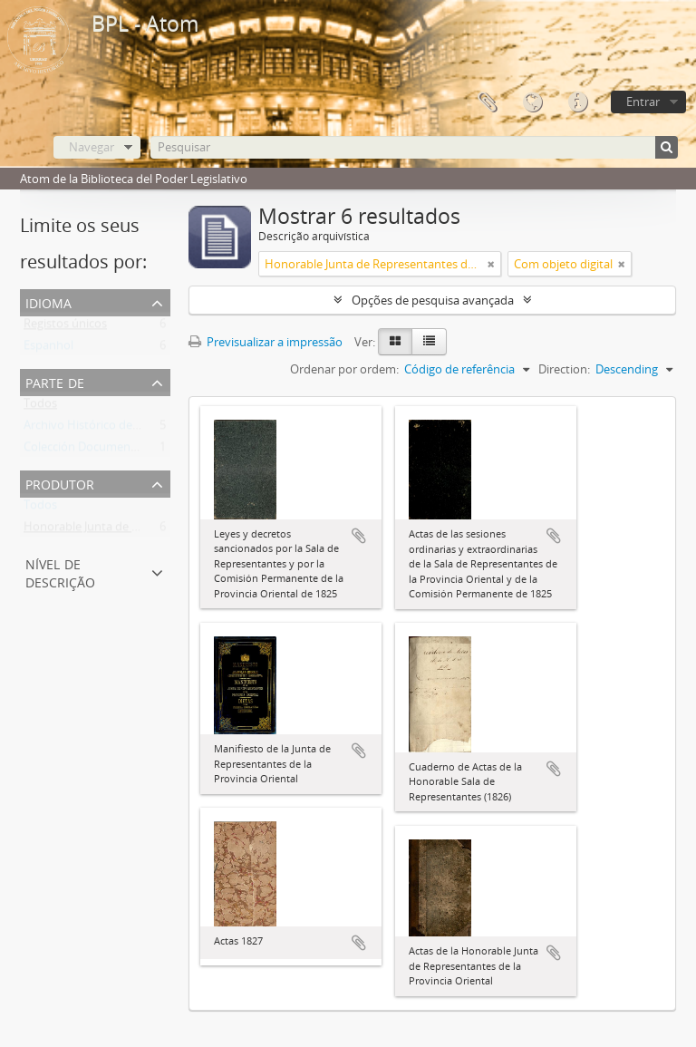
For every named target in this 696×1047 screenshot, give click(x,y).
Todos (40, 407)
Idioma (532, 102)
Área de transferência (486, 102)
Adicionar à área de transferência (359, 536)
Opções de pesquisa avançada (433, 300)
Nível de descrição (60, 571)
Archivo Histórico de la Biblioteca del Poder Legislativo (169, 429)
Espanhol (48, 349)
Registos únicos (65, 327)
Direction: (564, 369)
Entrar (643, 101)
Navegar (91, 147)
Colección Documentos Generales (114, 450)
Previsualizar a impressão (265, 342)
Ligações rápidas (577, 102)
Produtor (59, 482)
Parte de (54, 381)
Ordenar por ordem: (344, 369)
